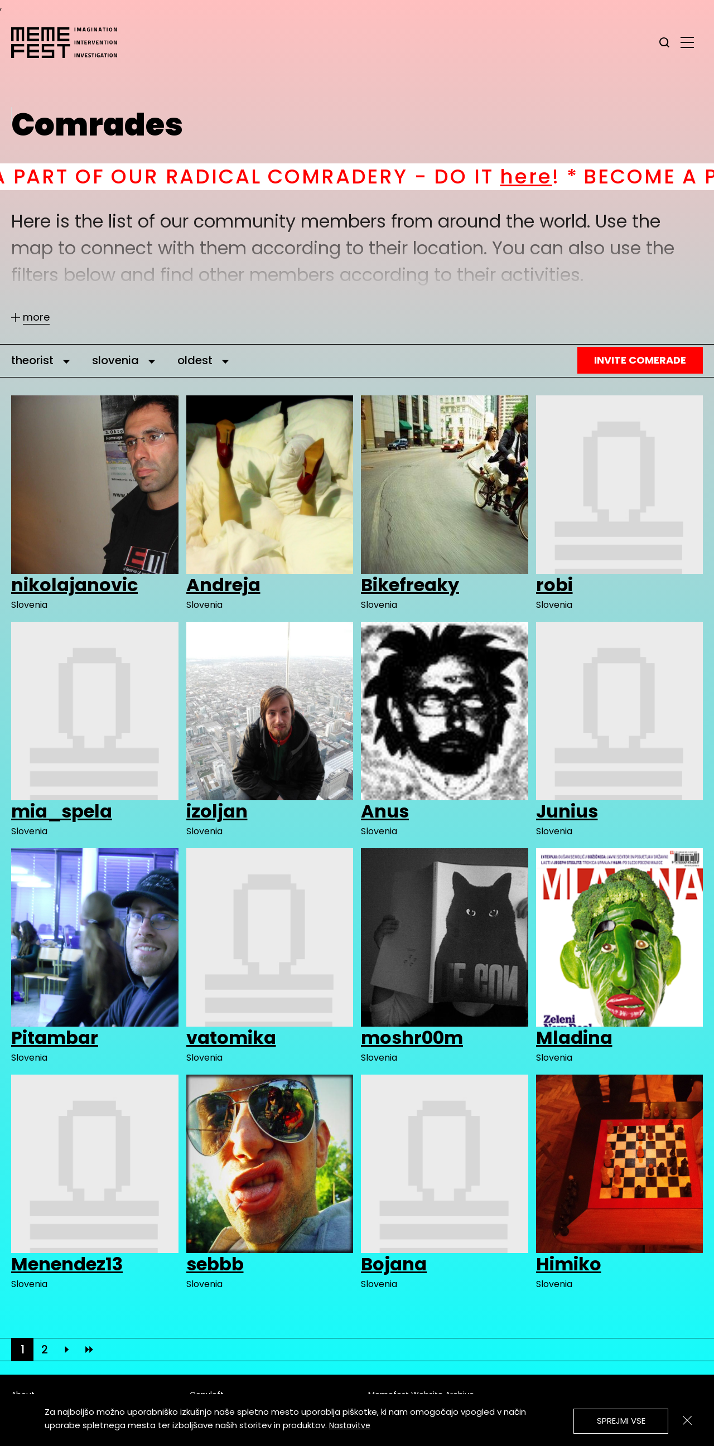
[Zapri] (687, 1420)
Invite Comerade (640, 360)
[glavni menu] (687, 42)
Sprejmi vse (621, 1420)
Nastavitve (349, 1425)
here (541, 176)
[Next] (67, 1349)
